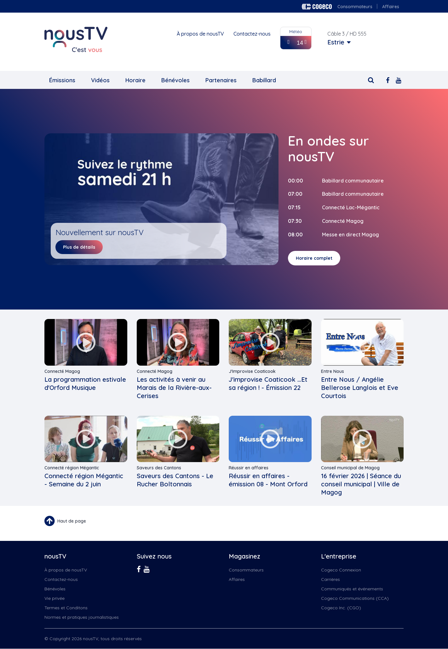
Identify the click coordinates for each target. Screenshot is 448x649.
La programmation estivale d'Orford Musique (85, 383)
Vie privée (54, 598)
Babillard (264, 80)
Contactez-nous (252, 34)
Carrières (330, 579)
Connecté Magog (62, 371)
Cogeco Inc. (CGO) (341, 608)
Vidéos (100, 80)
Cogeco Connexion (341, 570)
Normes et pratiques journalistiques (81, 617)
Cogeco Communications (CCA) (355, 598)
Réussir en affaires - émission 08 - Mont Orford (268, 480)
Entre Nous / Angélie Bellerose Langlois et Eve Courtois (359, 387)
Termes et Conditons (66, 608)
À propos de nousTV (200, 34)
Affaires (390, 6)
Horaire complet (314, 258)
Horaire (135, 80)
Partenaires (221, 80)
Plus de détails (79, 247)
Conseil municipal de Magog (350, 468)
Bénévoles (175, 80)
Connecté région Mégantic (71, 468)
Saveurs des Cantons (159, 468)
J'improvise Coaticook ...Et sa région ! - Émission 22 (268, 383)
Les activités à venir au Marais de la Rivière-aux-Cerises (174, 387)
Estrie (335, 42)
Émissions (62, 80)
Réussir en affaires (248, 468)
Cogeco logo (316, 6)
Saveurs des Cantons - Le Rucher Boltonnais (175, 480)
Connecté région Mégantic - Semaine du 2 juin (83, 480)
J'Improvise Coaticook (252, 371)
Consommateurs (354, 6)
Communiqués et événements (352, 589)
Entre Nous (332, 371)
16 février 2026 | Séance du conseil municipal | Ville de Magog (361, 484)
